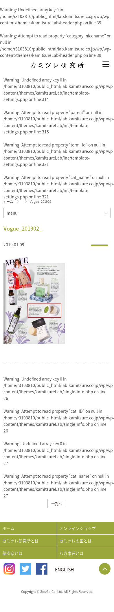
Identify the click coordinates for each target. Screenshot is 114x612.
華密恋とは (12, 553)
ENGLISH (64, 569)
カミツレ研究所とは (20, 541)
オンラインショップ (77, 528)
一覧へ (56, 503)
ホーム (8, 201)
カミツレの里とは (75, 541)
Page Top (105, 569)
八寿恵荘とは (71, 553)
